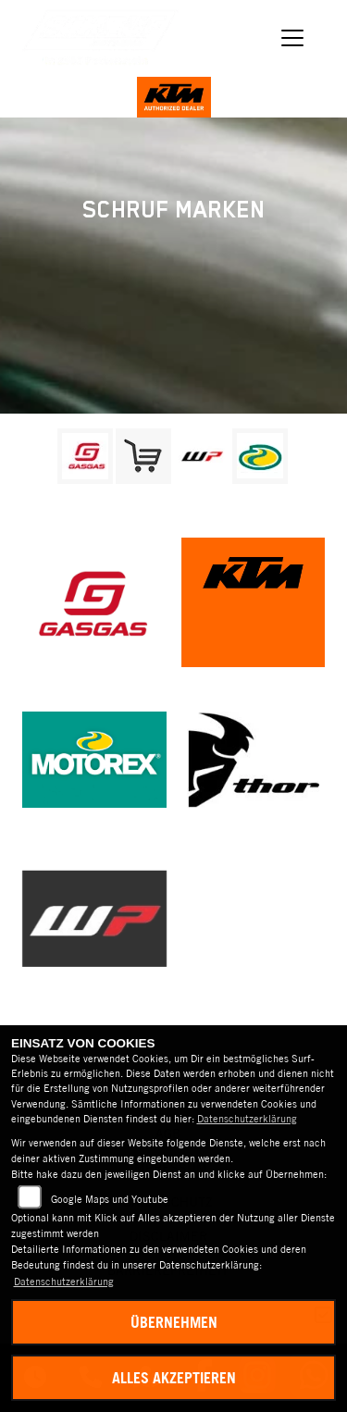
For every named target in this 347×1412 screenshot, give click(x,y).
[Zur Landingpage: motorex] (260, 456)
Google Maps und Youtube (109, 1199)
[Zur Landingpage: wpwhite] (201, 456)
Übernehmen (173, 1322)
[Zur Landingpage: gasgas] (85, 456)
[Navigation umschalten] (293, 39)
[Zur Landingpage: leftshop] (143, 456)
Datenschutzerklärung (247, 1118)
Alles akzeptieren (174, 1378)
